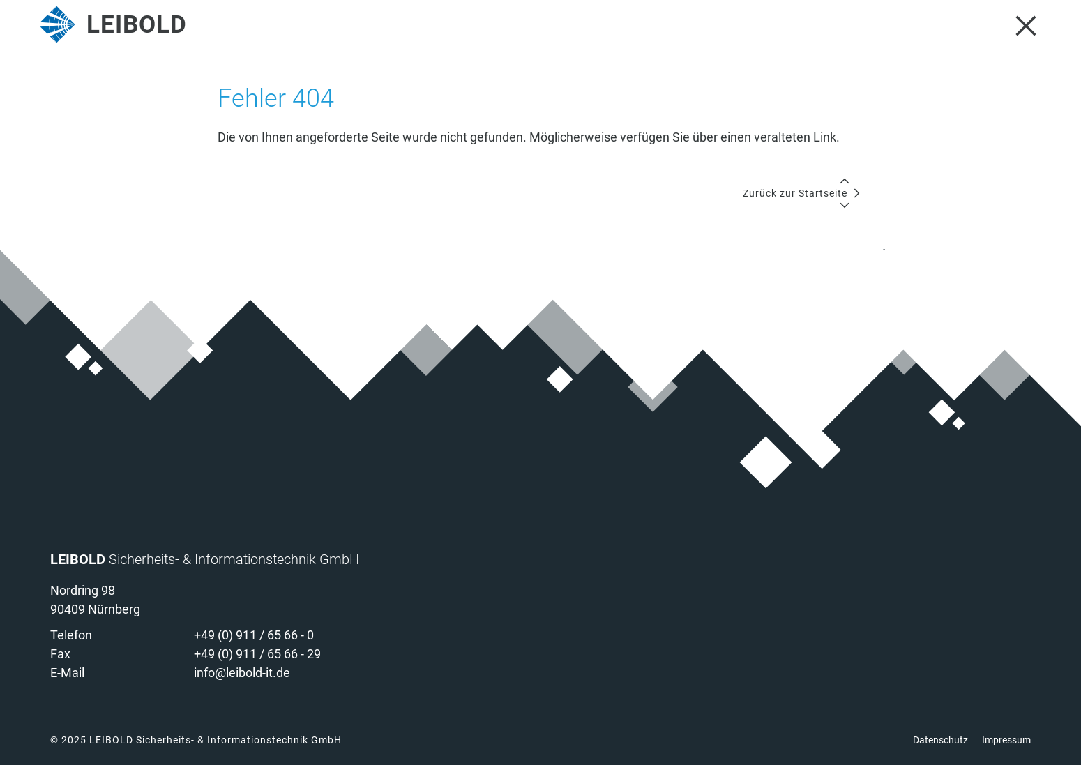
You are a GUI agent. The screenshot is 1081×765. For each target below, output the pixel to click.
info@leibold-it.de (242, 672)
